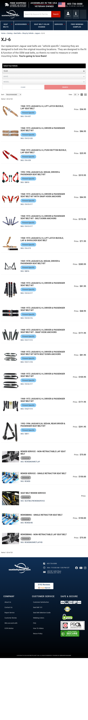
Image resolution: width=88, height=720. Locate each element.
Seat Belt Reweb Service (33, 493)
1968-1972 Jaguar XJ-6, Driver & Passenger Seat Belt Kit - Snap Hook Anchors (43, 331)
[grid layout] (81, 94)
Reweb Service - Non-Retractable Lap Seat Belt (43, 453)
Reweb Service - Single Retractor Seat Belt (44, 474)
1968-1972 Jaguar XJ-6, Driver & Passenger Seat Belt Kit (43, 129)
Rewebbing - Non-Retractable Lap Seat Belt (41, 536)
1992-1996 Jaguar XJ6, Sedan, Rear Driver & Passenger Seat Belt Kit (43, 425)
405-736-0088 (52, 566)
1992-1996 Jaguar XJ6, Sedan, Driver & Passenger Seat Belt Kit (40, 173)
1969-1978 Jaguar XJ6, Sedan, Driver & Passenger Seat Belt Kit (40, 262)
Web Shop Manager (65, 658)
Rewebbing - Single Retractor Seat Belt (42, 515)
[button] (39, 14)
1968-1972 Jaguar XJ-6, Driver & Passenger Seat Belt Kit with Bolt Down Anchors (43, 353)
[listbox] (44, 71)
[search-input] (35, 14)
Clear (23, 87)
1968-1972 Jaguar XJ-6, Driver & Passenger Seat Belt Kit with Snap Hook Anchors (43, 195)
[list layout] (85, 94)
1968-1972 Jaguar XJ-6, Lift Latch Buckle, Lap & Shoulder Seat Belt (42, 239)
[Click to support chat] (76, 14)
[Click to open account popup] (68, 14)
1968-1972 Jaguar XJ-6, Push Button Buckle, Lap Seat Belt (39, 151)
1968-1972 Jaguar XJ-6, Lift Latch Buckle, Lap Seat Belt (42, 107)
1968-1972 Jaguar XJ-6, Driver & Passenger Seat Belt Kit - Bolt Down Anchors (43, 217)
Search (65, 87)
